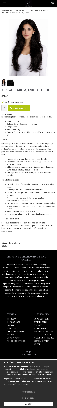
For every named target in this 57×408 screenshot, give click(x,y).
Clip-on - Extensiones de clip (38, 10)
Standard (4, 13)
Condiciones (12, 328)
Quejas (10, 325)
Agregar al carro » (19, 107)
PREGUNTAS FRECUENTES (44, 338)
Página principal (7, 10)
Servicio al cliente (15, 331)
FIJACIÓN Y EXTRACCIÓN (43, 331)
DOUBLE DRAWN (40, 328)
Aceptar (28, 404)
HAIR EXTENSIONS (21, 10)
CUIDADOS (38, 325)
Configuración (28, 392)
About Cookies (13, 338)
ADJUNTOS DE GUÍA (41, 319)
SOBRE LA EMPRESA (41, 341)
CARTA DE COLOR (41, 322)
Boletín (37, 344)
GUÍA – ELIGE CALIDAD (42, 334)
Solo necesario (28, 398)
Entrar (10, 334)
